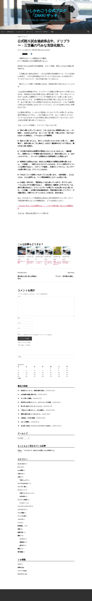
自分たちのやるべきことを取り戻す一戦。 (48, 263)
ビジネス (22, 539)
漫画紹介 (22, 542)
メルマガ (20, 519)
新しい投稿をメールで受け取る (24, 345)
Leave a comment (45, 50)
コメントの (22, 570)
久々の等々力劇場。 (27, 398)
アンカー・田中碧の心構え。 (64, 276)
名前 (19, 317)
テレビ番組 (21, 512)
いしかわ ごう (26, 50)
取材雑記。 (21, 526)
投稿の (21, 567)
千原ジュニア (23, 480)
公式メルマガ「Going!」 (42, 31)
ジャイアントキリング (24, 506)
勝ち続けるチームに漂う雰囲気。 (66, 262)
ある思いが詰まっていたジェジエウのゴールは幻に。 (36, 426)
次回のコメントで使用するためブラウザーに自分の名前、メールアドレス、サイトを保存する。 (35, 334)
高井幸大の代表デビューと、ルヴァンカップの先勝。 (36, 402)
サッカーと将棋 (22, 499)
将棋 (19, 529)
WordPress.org (22, 574)
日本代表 (22, 496)
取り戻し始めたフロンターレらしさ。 (32, 406)
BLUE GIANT (21, 464)
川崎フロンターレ (23, 36)
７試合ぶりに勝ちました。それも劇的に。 (33, 410)
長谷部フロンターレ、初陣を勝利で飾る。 (33, 390)
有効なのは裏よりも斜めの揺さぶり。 (30, 263)
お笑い (20, 477)
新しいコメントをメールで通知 (24, 342)
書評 (19, 535)
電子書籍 (20, 552)
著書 (52, 31)
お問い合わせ (10, 31)
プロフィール (29, 31)
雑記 (19, 548)
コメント (19, 296)
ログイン (20, 564)
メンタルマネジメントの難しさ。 (39, 262)
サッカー (20, 490)
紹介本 (21, 545)
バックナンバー (20, 31)
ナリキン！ (23, 503)
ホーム (3, 31)
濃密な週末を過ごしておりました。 (31, 414)
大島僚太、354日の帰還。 (28, 418)
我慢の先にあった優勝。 (21, 262)
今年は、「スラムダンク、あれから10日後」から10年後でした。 (37, 450)
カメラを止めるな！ (23, 483)
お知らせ (20, 473)
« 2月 (19, 378)
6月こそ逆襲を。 (26, 422)
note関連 (20, 470)
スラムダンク (21, 509)
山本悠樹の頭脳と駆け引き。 (29, 394)
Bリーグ (20, 467)
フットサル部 (21, 516)
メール (19, 323)
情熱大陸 (20, 532)
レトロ (20, 522)
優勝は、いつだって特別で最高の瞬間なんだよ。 (57, 263)
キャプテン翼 (21, 486)
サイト (19, 328)
